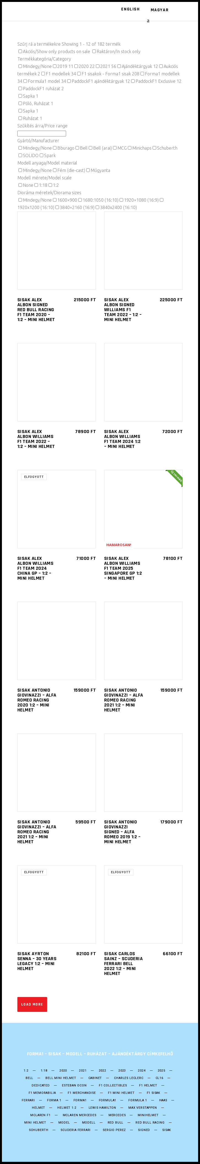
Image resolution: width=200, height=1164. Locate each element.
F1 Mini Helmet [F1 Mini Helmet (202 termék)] (121, 1093)
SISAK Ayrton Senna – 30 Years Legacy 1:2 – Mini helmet (36, 961)
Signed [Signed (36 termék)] (144, 1130)
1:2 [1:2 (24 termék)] (26, 1070)
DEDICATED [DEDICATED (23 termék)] (41, 1085)
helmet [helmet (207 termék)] (38, 1108)
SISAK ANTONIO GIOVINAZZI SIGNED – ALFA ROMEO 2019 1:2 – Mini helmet (122, 832)
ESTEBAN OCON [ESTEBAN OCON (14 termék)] (74, 1085)
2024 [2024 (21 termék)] (141, 1070)
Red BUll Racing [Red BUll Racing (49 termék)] (150, 1122)
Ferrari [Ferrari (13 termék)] (28, 1100)
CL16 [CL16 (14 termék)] (159, 1078)
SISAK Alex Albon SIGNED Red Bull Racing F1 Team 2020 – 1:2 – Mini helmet (36, 310)
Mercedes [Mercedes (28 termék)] (117, 1115)
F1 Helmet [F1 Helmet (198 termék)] (148, 1085)
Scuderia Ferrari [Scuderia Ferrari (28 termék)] (76, 1130)
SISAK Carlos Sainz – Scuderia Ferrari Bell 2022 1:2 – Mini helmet (123, 964)
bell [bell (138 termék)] (29, 1078)
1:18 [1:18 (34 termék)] (44, 1070)
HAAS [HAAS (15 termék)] (163, 1100)
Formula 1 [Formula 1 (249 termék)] (137, 1100)
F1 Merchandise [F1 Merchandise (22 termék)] (82, 1093)
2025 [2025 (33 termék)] (161, 1070)
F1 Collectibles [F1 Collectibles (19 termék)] (113, 1085)
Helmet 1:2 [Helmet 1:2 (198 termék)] (66, 1108)
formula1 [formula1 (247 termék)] (108, 1100)
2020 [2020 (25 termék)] (63, 1070)
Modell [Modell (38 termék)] (89, 1122)
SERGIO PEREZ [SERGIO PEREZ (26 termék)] (114, 1130)
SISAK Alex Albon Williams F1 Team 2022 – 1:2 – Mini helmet (36, 439)
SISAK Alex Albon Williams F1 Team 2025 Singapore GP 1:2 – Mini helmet (123, 568)
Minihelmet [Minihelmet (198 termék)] (148, 1115)
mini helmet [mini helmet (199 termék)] (35, 1122)
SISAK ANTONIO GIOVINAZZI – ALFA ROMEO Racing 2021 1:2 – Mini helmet (123, 700)
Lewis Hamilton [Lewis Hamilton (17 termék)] (103, 1108)
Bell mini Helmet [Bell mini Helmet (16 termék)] (60, 1078)
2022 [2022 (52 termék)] (102, 1070)
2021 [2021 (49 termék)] (83, 1070)
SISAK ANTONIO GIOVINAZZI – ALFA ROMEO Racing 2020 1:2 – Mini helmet (36, 700)
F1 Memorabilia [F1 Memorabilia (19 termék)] (42, 1093)
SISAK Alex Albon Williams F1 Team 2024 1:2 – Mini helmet (122, 439)
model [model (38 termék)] (64, 1122)
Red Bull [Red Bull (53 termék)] (116, 1122)
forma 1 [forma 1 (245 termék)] (54, 1100)
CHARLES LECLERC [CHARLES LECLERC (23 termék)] (128, 1078)
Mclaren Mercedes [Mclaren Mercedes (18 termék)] (79, 1115)
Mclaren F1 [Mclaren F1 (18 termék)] (40, 1115)
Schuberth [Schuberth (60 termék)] (38, 1130)
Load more (32, 1004)
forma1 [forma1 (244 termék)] (80, 1100)
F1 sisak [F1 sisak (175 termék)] (154, 1093)
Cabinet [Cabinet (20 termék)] (95, 1078)
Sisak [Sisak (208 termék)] (166, 1130)
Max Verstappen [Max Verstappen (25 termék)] (142, 1108)
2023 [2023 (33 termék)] (122, 1070)
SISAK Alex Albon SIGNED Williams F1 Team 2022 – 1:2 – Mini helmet (123, 310)
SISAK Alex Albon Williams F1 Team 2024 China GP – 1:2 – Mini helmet (35, 568)
